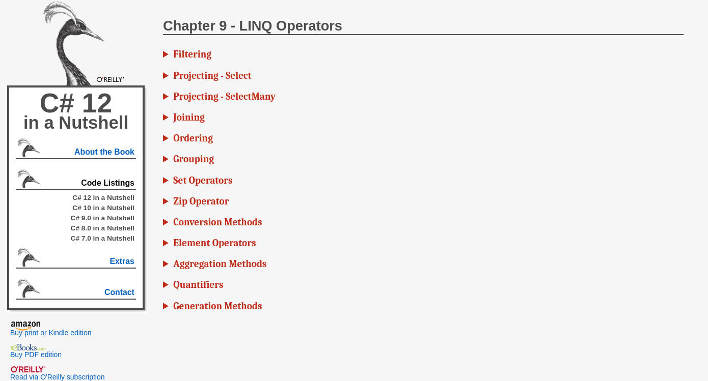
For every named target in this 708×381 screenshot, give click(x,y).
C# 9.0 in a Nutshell (102, 218)
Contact (119, 292)
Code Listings (107, 183)
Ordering (193, 138)
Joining (188, 117)
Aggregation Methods (219, 264)
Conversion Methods (217, 222)
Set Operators (202, 180)
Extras (122, 261)
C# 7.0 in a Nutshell (102, 238)
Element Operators (214, 243)
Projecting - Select (212, 75)
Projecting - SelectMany (224, 96)
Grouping (193, 159)
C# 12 (76, 103)
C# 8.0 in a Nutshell (102, 228)
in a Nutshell (75, 122)
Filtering (192, 54)
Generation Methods (217, 306)
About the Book (104, 152)
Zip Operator (201, 201)
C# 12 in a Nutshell (103, 197)
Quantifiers (198, 284)
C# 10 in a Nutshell (103, 208)
